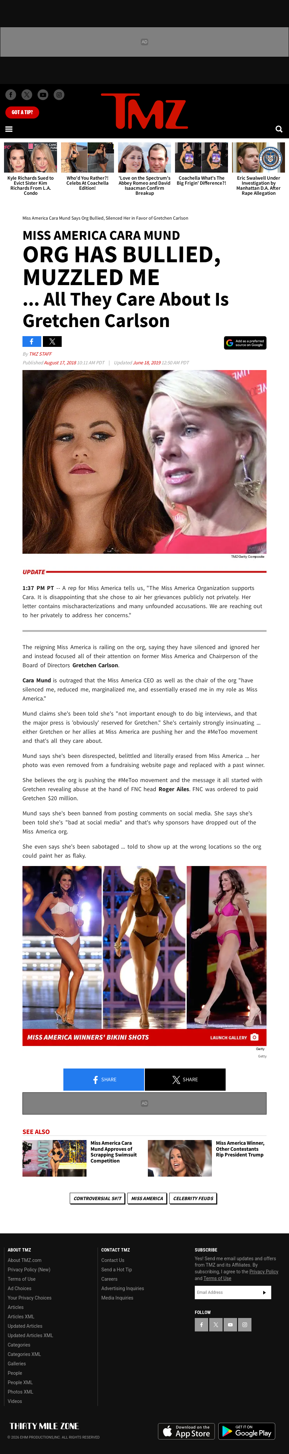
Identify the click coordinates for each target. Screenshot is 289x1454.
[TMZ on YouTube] (230, 1324)
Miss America (147, 1198)
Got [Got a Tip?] (22, 112)
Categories (19, 1345)
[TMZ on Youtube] (43, 94)
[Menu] (9, 129)
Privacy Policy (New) (29, 1269)
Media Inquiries (117, 1298)
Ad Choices (20, 1288)
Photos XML (20, 1392)
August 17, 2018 (60, 362)
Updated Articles (25, 1326)
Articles (16, 1307)
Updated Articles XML (30, 1335)
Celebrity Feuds (193, 1198)
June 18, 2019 (147, 362)
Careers (109, 1279)
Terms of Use (22, 1279)
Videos (15, 1401)
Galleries (17, 1363)
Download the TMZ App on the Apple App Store (186, 1431)
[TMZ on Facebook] (10, 94)
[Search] (279, 129)
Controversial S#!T (97, 1198)
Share (104, 1080)
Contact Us (112, 1260)
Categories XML (24, 1354)
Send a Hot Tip (116, 1269)
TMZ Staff (40, 354)
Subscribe (264, 1292)
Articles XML (21, 1316)
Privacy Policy (263, 1271)
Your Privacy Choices (30, 1298)
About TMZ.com (25, 1260)
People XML (20, 1382)
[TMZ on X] (26, 94)
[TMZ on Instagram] (59, 94)
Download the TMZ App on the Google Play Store (246, 1431)
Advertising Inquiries (122, 1288)
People (15, 1373)
